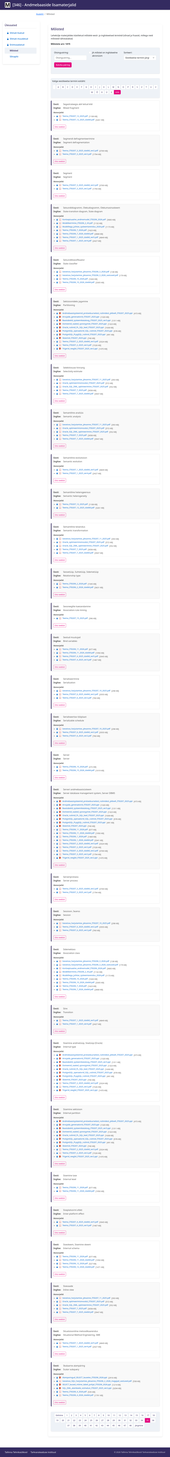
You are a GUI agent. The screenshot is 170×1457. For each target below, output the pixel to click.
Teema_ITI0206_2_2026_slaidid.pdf (74, 587)
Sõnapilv (14, 56)
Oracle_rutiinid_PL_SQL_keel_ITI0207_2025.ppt (80, 327)
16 (142, 1415)
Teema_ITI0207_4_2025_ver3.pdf (74, 659)
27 (102, 1420)
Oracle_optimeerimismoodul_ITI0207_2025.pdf (80, 383)
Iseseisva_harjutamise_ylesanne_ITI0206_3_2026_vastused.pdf (87, 275)
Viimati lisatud (15, 32)
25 (91, 1420)
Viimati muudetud (17, 38)
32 (130, 1420)
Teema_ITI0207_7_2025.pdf (71, 390)
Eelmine (59, 1415)
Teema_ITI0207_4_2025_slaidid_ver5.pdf (77, 656)
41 (91, 1425)
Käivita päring (63, 64)
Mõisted (14, 50)
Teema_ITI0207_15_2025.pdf (72, 618)
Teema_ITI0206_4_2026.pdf (71, 1391)
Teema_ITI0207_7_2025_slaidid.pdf (74, 393)
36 (153, 1420)
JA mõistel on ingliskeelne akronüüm (104, 54)
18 (153, 1415)
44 (108, 1425)
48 (130, 1425)
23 (80, 1420)
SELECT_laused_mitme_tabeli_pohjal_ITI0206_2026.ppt (83, 1384)
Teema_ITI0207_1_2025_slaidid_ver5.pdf (77, 237)
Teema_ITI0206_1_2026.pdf (71, 836)
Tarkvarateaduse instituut (43, 1452)
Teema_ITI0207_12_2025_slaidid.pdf (75, 119)
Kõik (117, 92)
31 (125, 1420)
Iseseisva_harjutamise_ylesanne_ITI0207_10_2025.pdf (83, 690)
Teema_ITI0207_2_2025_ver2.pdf (74, 345)
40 (85, 1425)
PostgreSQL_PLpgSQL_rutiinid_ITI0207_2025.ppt (81, 334)
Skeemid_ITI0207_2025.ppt (71, 338)
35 (147, 1420)
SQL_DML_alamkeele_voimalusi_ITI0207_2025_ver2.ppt (84, 1388)
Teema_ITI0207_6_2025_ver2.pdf (74, 698)
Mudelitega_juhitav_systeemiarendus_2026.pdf (80, 226)
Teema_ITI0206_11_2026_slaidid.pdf (75, 652)
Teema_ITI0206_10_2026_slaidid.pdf (75, 282)
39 (80, 1425)
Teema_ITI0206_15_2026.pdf (72, 766)
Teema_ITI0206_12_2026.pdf (72, 1263)
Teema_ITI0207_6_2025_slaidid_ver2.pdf (77, 694)
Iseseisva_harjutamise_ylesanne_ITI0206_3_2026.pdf (82, 271)
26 (97, 1420)
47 (125, 1425)
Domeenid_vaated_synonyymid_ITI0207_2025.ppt (81, 324)
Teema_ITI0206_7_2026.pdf (71, 230)
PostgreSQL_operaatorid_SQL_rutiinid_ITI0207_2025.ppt (84, 331)
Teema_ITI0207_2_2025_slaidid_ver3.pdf (77, 341)
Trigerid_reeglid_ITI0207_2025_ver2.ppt (77, 348)
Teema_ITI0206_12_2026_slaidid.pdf (75, 1267)
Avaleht (40, 14)
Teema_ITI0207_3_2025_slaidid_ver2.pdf (77, 150)
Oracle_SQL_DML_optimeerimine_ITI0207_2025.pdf (82, 386)
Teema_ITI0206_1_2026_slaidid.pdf (74, 840)
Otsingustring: (61, 52)
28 (108, 1420)
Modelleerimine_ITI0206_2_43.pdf (74, 223)
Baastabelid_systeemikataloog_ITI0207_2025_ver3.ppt (83, 320)
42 (96, 1425)
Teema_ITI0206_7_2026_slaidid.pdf (74, 233)
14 (131, 1415)
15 (137, 1415)
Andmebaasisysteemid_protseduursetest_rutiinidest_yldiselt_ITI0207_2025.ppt (94, 313)
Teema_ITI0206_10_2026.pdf (72, 279)
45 (113, 1425)
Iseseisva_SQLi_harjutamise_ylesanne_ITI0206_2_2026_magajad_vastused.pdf (94, 1381)
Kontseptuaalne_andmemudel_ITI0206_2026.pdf (81, 219)
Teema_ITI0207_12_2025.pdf (72, 116)
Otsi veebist (60, 127)
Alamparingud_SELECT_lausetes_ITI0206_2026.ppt (81, 1377)
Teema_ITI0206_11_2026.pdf (72, 649)
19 (57, 1420)
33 (136, 1420)
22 (74, 1420)
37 (68, 1425)
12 (120, 1415)
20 (63, 1420)
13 (125, 1415)
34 (142, 1420)
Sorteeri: (128, 52)
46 (119, 1425)
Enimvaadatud (15, 44)
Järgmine (139, 1425)
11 (114, 1415)
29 (113, 1420)
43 (102, 1425)
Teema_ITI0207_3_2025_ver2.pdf (74, 154)
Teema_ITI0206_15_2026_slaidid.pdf (75, 770)
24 (85, 1420)
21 (68, 1420)
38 (74, 1425)
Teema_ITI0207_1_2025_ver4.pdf (74, 240)
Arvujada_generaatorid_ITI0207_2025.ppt (77, 316)
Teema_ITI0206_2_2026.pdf (71, 583)
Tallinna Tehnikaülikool (16, 1452)
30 (119, 1420)
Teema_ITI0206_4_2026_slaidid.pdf (74, 1395)
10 (108, 1415)
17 (148, 1415)
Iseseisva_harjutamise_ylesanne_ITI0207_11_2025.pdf (83, 379)
